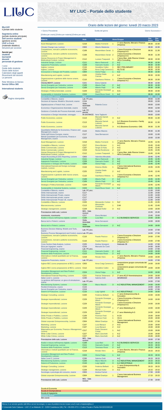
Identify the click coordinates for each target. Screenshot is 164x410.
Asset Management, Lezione (52, 44)
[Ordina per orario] (48, 35)
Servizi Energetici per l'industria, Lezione (57, 85)
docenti (5, 59)
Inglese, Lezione (47, 67)
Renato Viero (100, 257)
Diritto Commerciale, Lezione (52, 148)
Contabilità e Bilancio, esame (52, 99)
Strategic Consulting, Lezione (52, 295)
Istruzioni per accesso (11, 48)
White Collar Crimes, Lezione (52, 334)
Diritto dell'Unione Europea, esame (54, 134)
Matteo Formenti (101, 44)
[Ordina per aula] (78, 35)
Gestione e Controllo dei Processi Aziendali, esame (61, 111)
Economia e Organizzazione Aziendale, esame (59, 108)
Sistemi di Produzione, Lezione (53, 292)
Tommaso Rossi (101, 254)
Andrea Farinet (101, 372)
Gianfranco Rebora (102, 79)
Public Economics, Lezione (51, 118)
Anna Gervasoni (101, 221)
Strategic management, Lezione (53, 209)
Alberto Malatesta (102, 47)
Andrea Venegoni (102, 244)
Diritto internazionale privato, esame (55, 197)
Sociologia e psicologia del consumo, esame (58, 372)
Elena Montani (101, 145)
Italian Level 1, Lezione (50, 278)
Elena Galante (101, 83)
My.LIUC (6, 27)
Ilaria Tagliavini (101, 115)
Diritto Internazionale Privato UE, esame (57, 200)
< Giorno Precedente (49, 31)
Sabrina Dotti (100, 278)
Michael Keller (100, 209)
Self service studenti (12, 38)
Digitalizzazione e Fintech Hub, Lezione (56, 105)
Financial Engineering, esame (52, 249)
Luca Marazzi (100, 325)
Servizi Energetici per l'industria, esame (56, 289)
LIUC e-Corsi (8, 43)
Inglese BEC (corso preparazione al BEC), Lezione (61, 264)
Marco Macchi (100, 285)
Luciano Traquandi (102, 59)
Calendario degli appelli (12, 73)
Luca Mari (99, 218)
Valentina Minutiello (103, 157)
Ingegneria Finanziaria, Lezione (53, 65)
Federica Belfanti (102, 295)
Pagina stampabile (13, 98)
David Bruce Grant (102, 94)
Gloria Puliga (100, 72)
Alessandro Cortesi (102, 202)
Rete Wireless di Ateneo (12, 82)
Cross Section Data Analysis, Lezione (56, 244)
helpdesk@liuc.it (87, 404)
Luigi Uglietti (100, 292)
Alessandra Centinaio (99, 205)
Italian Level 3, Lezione (50, 358)
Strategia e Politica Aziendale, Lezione (56, 91)
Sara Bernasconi (101, 134)
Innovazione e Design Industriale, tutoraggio (58, 115)
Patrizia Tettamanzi (102, 276)
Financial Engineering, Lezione (53, 251)
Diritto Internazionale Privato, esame (55, 195)
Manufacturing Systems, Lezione (54, 285)
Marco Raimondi (101, 62)
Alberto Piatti (100, 85)
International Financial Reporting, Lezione (57, 276)
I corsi (4, 66)
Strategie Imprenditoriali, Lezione (54, 299)
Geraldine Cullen (101, 67)
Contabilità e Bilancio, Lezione (53, 145)
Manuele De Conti (102, 246)
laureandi (6, 57)
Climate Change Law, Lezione (53, 47)
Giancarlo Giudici (102, 65)
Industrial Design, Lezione (51, 62)
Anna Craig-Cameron (103, 69)
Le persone (7, 77)
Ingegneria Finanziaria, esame (53, 260)
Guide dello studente (11, 68)
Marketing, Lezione (48, 325)
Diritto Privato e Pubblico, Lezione (54, 316)
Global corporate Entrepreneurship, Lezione (58, 321)
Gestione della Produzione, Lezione (55, 254)
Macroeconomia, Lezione (51, 205)
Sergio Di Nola (101, 148)
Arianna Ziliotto (101, 167)
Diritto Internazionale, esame (52, 193)
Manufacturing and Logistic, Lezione (55, 75)
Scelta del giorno (101, 31)
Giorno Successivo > (153, 31)
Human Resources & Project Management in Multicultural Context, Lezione (58, 59)
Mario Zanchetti (101, 334)
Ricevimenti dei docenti (12, 75)
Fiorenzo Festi (101, 316)
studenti (6, 54)
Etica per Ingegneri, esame (51, 246)
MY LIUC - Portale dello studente (101, 11)
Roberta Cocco (101, 105)
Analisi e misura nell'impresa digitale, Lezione (59, 218)
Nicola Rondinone (102, 150)
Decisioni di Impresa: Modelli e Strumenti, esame (60, 101)
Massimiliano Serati (103, 50)
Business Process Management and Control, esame (61, 233)
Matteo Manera (101, 131)
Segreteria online (10, 34)
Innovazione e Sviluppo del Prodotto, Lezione (59, 72)
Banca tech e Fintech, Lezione (53, 221)
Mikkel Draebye (101, 321)
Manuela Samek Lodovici (101, 118)
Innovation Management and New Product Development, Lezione (57, 272)
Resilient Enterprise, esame (52, 287)
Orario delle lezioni (10, 70)
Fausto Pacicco (101, 236)
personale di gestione (12, 61)
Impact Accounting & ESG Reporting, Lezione (59, 157)
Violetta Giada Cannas (100, 75)
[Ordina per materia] (64, 35)
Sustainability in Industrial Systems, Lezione (58, 94)
